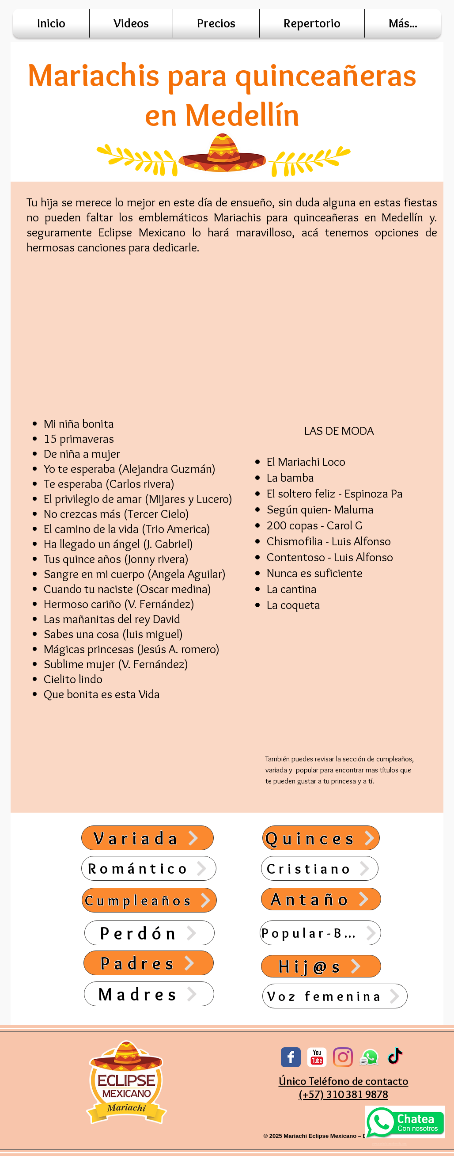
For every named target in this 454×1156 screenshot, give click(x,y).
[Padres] (148, 963)
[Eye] (405, 1122)
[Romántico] (148, 868)
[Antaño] (321, 899)
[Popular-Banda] (320, 932)
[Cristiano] (319, 868)
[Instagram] (343, 1057)
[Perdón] (149, 932)
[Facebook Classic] (291, 1057)
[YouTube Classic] (317, 1057)
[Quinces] (321, 837)
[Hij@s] (321, 966)
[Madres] (149, 993)
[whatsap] (369, 1057)
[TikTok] (395, 1057)
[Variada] (147, 837)
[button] (403, 23)
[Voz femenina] (335, 996)
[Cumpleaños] (149, 900)
